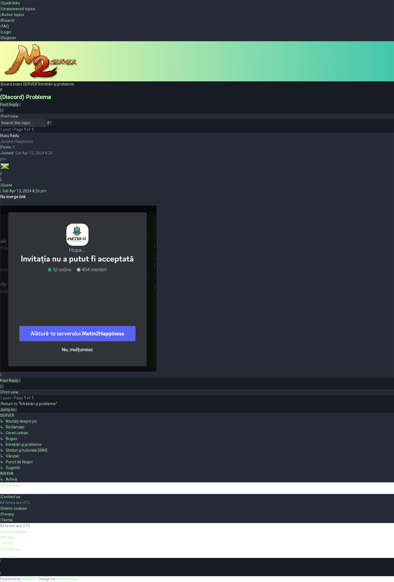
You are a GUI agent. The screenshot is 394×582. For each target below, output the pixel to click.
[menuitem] (17, 9)
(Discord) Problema (25, 96)
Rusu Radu (9, 135)
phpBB (27, 579)
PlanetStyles (67, 579)
